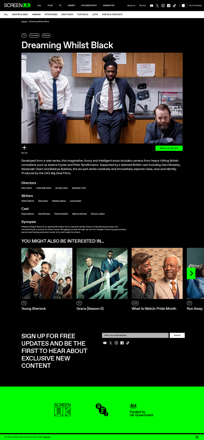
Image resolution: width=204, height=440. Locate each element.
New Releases (20, 14)
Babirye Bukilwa (79, 213)
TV (24, 35)
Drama (46, 35)
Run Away (195, 308)
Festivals (82, 14)
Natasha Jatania (59, 200)
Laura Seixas (75, 200)
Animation (108, 5)
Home (24, 21)
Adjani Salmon (27, 200)
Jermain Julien (61, 188)
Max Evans (43, 200)
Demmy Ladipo (98, 213)
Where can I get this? (169, 148)
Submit (177, 335)
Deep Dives (67, 14)
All (39, 5)
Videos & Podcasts (112, 14)
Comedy (34, 35)
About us (131, 5)
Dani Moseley (44, 213)
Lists (95, 14)
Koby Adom (26, 188)
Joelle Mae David (43, 188)
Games (71, 5)
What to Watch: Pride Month (154, 308)
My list (142, 5)
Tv (60, 5)
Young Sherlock (33, 308)
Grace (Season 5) (90, 308)
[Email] (135, 335)
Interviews (51, 14)
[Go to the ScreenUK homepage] (17, 5)
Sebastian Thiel (79, 188)
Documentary (89, 5)
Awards (36, 14)
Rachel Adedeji (61, 213)
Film (50, 5)
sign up (47, 437)
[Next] (191, 273)
